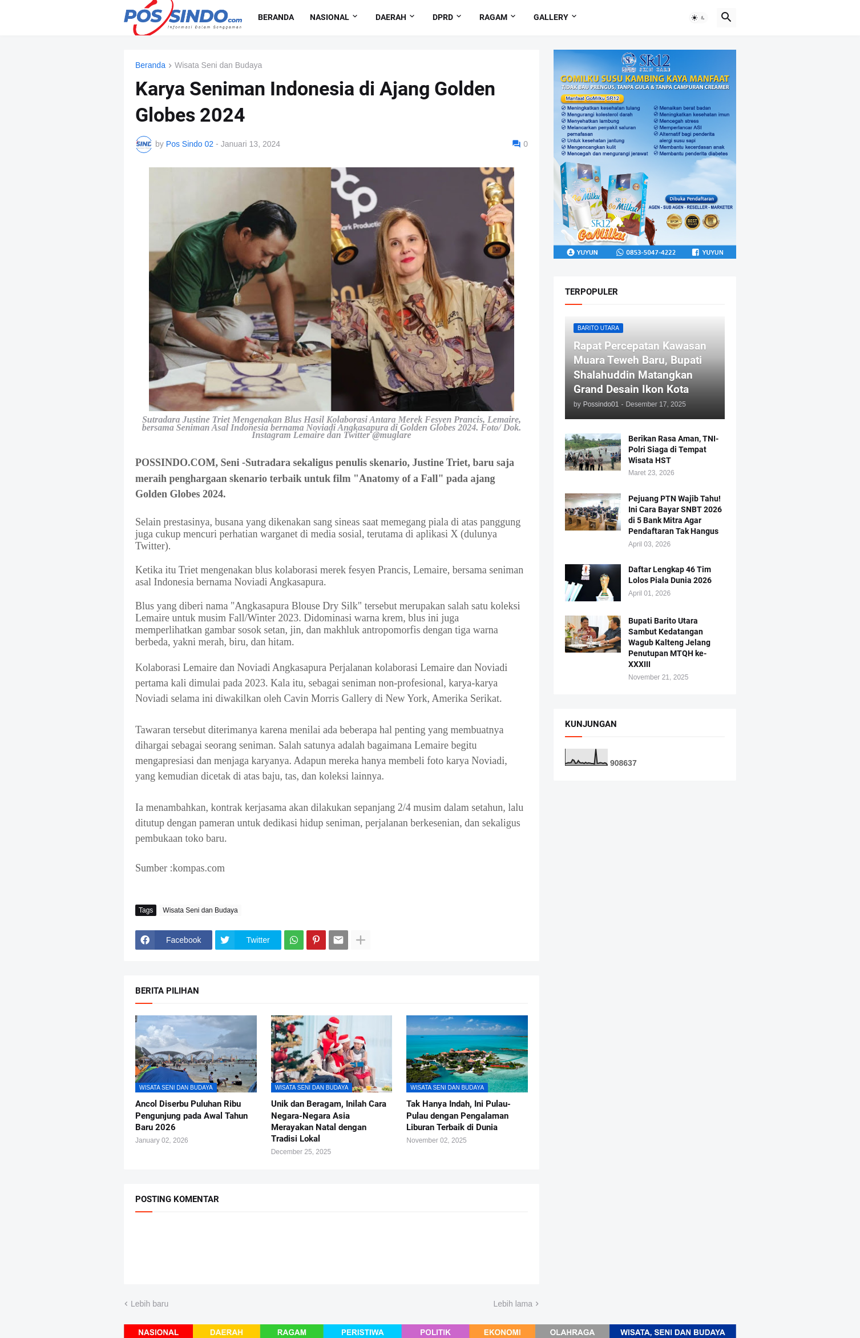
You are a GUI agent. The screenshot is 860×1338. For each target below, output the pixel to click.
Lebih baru (149, 1303)
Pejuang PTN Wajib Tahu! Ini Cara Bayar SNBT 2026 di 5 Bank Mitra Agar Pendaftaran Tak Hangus (675, 515)
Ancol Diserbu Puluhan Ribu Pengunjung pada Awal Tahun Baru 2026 (191, 1115)
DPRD (443, 17)
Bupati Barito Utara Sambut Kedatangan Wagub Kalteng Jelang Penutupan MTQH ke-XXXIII (669, 642)
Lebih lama (513, 1303)
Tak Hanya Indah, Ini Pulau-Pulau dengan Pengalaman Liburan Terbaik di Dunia (458, 1115)
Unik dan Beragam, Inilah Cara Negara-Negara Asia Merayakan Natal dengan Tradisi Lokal (328, 1121)
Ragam (493, 17)
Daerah (391, 17)
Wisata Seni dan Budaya (218, 65)
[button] (698, 17)
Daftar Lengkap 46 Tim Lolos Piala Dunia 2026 (670, 575)
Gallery (551, 17)
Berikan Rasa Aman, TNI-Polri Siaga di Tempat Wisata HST (673, 449)
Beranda (276, 17)
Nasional (329, 17)
